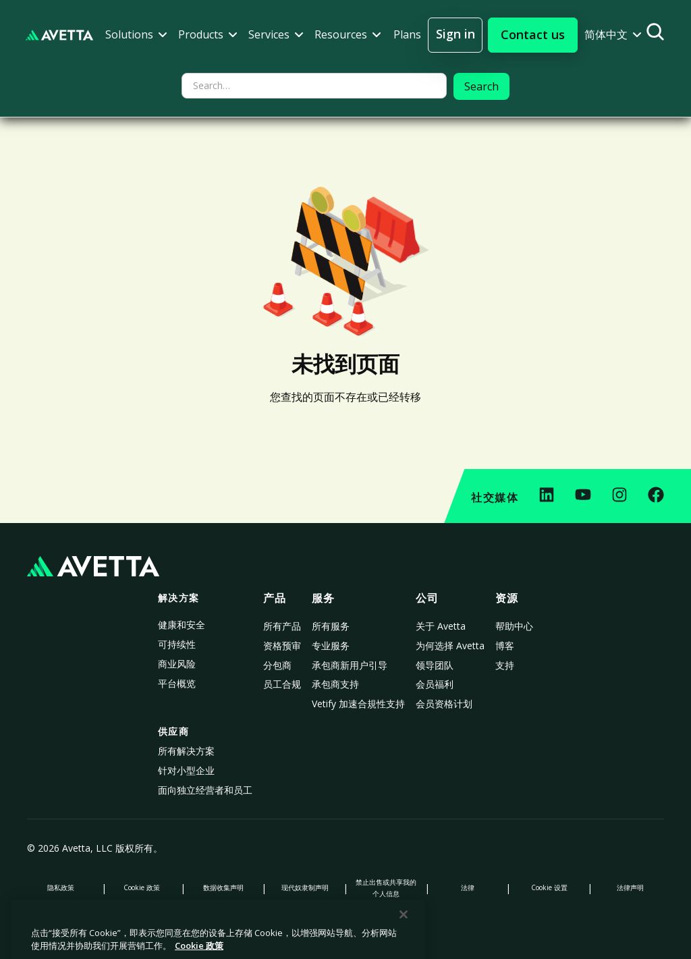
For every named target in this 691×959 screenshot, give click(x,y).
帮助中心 (514, 626)
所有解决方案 (186, 750)
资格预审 (282, 645)
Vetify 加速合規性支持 (358, 703)
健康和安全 (181, 624)
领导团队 (434, 665)
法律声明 (630, 887)
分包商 (277, 665)
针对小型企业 (186, 770)
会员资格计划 (444, 703)
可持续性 (177, 644)
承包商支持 (335, 684)
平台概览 (177, 683)
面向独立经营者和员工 (205, 790)
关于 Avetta (441, 626)
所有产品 (282, 626)
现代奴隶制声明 (305, 887)
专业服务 (331, 645)
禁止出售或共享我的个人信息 (386, 887)
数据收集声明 (223, 887)
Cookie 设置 (549, 887)
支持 (504, 665)
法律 (467, 887)
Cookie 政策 (141, 887)
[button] (136, 35)
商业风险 (177, 663)
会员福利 (434, 684)
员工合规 (282, 684)
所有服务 (331, 626)
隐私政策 (60, 887)
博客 (504, 645)
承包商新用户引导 (349, 665)
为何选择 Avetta (450, 645)
